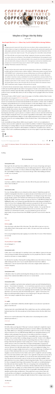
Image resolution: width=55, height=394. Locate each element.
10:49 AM (7, 321)
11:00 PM (7, 220)
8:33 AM (7, 278)
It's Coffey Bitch (24, 144)
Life (44, 144)
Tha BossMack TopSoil (11, 241)
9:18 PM (7, 186)
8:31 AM (7, 268)
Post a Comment (7, 386)
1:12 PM (7, 246)
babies (17, 144)
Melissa (7, 224)
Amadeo (7, 179)
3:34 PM (7, 175)
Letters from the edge (36, 144)
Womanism (5, 146)
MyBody (48, 144)
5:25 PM (7, 238)
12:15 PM (7, 383)
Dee (6, 301)
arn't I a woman (10, 144)
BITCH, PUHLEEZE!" (22, 98)
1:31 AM (7, 297)
